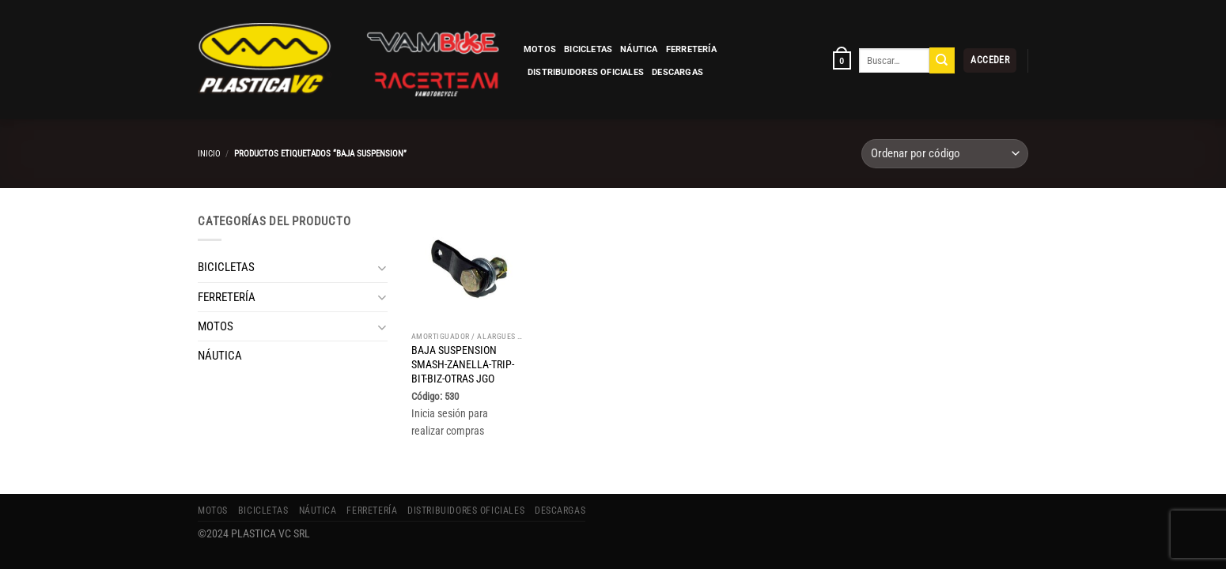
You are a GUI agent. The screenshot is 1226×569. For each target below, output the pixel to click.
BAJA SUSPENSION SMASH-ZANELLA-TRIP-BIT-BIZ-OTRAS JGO (462, 364)
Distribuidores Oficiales (586, 72)
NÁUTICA (639, 49)
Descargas (677, 72)
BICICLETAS (588, 49)
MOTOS (540, 49)
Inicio (209, 153)
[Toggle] (382, 267)
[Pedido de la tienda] (944, 153)
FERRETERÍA (691, 49)
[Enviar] (942, 60)
